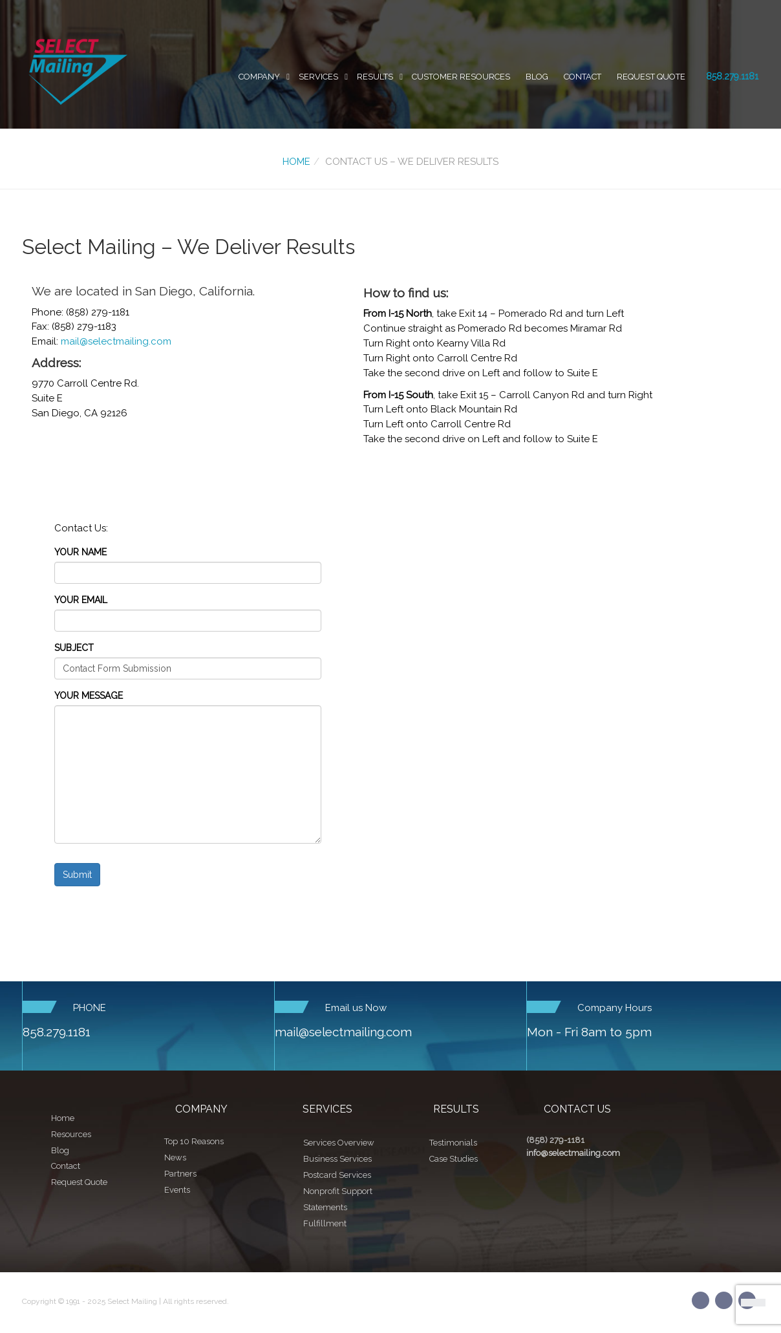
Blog (537, 76)
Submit (77, 874)
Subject (74, 648)
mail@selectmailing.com (116, 341)
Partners (180, 1173)
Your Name (80, 552)
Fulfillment (325, 1223)
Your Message (88, 695)
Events (177, 1190)
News (175, 1157)
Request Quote (651, 76)
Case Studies (453, 1159)
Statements (325, 1207)
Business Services (337, 1159)
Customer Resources (461, 76)
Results (375, 76)
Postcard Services (337, 1175)
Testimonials (453, 1142)
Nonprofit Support (337, 1191)
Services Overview (338, 1142)
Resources (71, 1134)
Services (318, 76)
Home (296, 161)
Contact (582, 76)
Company (259, 76)
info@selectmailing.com (573, 1153)
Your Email (80, 600)
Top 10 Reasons (194, 1141)
